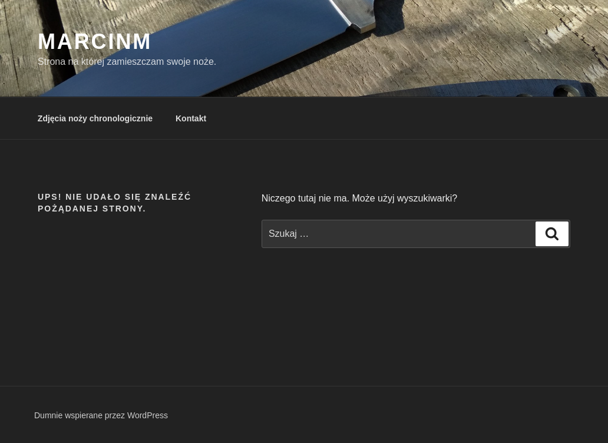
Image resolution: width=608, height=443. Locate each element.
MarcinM (95, 41)
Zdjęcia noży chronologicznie (95, 118)
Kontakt (191, 118)
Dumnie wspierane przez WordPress (101, 415)
